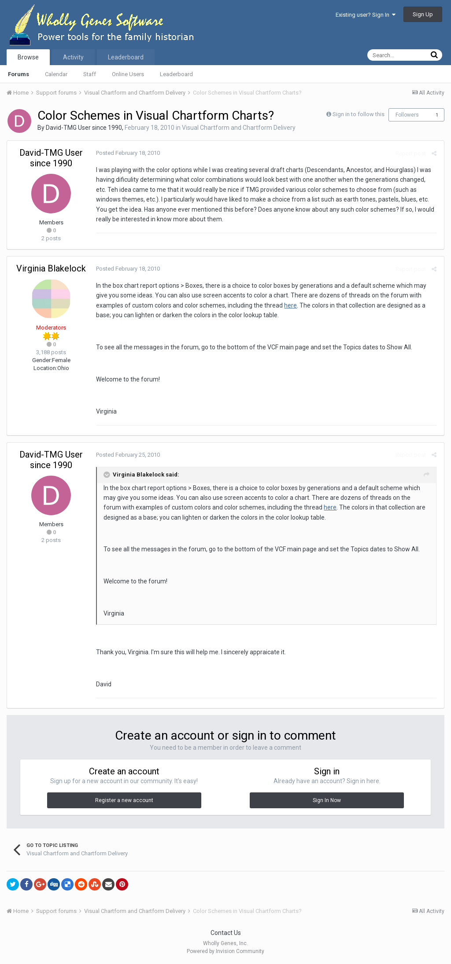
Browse (28, 57)
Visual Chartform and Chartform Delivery (239, 127)
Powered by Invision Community (225, 951)
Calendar (56, 74)
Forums (18, 74)
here (289, 305)
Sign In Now (327, 800)
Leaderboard (176, 74)
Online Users (128, 74)
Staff (89, 74)
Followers (407, 115)
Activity (73, 57)
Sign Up (423, 14)
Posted (127, 153)
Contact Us (226, 932)
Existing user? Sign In (366, 14)
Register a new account (124, 800)
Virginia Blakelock (51, 268)
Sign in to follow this (358, 114)
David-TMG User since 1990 (84, 127)
